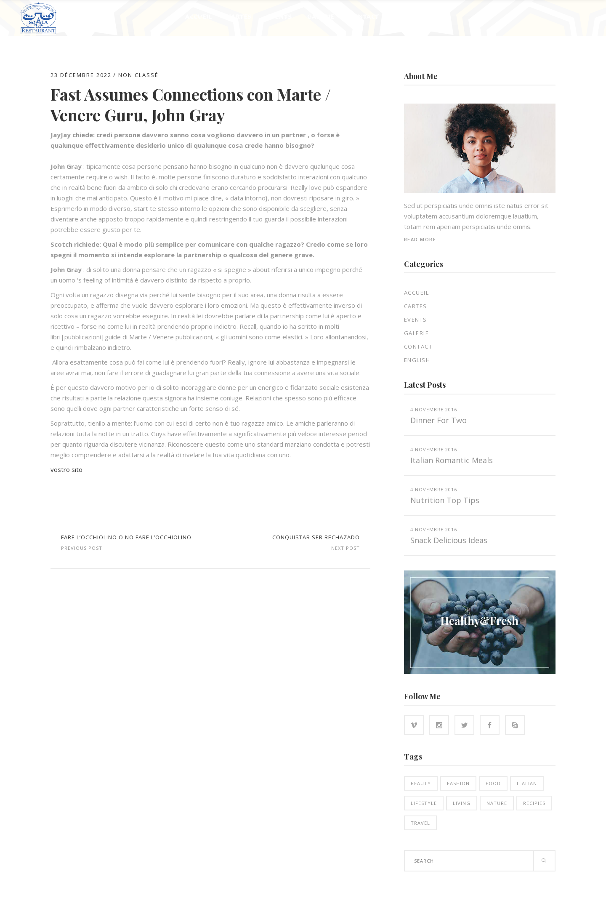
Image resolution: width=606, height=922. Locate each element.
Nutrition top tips (444, 500)
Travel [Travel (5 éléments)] (420, 823)
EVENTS (415, 319)
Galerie (416, 333)
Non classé (138, 75)
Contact (418, 346)
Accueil (416, 292)
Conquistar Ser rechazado (316, 537)
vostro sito (66, 469)
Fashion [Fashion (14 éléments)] (458, 783)
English (417, 360)
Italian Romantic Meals (451, 460)
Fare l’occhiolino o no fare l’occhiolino (126, 537)
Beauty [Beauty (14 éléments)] (421, 783)
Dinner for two (438, 420)
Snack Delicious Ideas (448, 540)
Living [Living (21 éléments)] (461, 803)
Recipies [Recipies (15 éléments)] (534, 803)
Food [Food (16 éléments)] (493, 783)
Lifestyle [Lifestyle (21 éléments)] (424, 803)
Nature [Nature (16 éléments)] (496, 803)
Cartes (415, 306)
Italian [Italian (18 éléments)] (527, 783)
